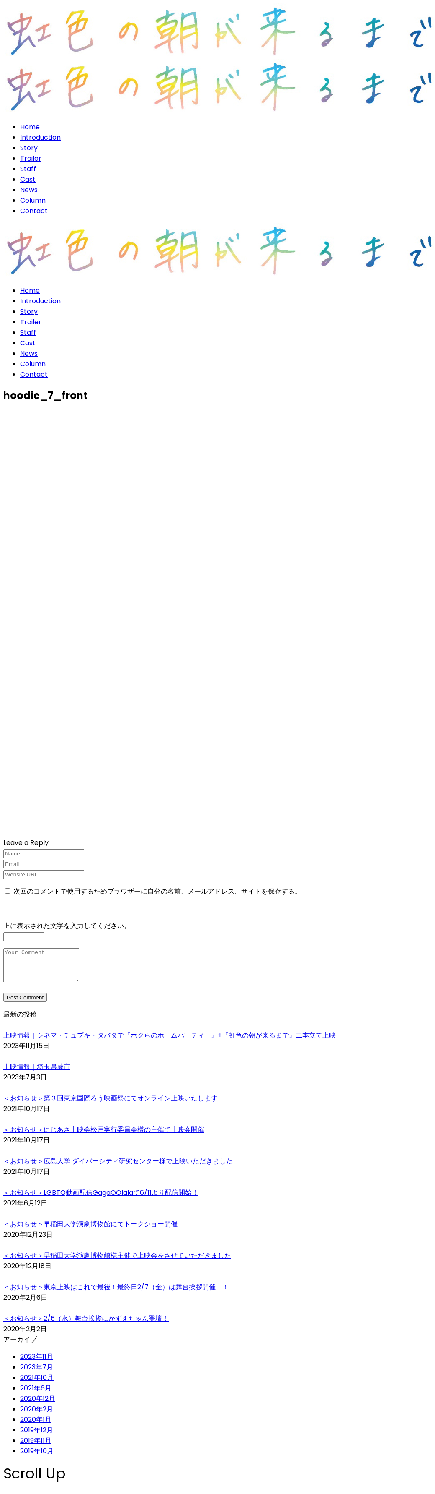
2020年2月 (36, 1415)
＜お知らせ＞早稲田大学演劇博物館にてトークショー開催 (90, 1230)
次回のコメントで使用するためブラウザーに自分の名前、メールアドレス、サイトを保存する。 (157, 891)
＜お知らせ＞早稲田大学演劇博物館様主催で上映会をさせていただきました (117, 1262)
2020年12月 (37, 1405)
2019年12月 (36, 1436)
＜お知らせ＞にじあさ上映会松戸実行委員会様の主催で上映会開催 (103, 1136)
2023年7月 (36, 1373)
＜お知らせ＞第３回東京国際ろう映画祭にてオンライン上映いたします (110, 1104)
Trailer (30, 158)
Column (33, 200)
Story (29, 148)
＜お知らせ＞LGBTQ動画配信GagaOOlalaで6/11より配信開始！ (100, 1199)
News (29, 190)
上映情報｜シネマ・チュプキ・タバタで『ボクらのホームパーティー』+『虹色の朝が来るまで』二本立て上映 (169, 1041)
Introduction (40, 137)
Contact (34, 211)
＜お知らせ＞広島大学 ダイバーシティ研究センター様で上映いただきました (118, 1167)
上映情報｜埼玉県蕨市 (36, 1073)
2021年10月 (37, 1384)
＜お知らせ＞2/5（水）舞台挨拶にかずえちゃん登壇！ (86, 1325)
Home (30, 127)
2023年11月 (36, 1363)
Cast (28, 179)
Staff (28, 169)
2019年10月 (37, 1457)
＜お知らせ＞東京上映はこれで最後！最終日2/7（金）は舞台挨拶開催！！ (116, 1293)
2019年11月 (35, 1447)
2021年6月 (35, 1394)
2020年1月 (35, 1426)
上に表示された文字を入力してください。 (67, 926)
